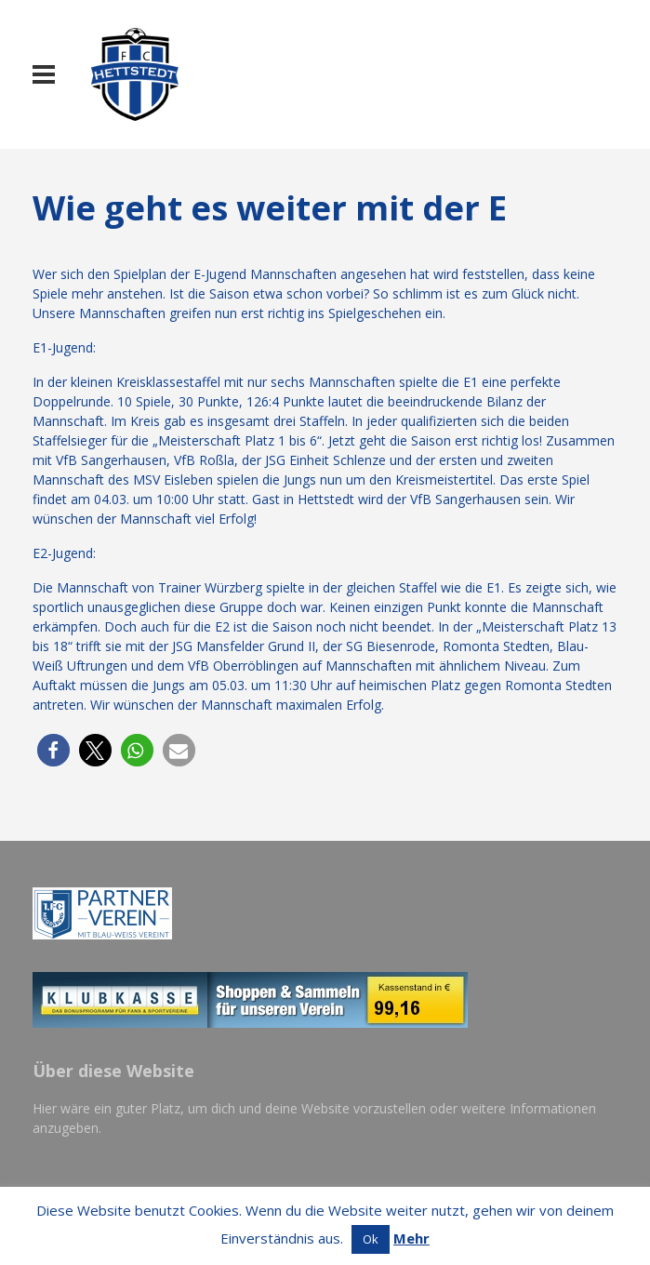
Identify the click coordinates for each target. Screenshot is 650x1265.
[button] (53, 750)
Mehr (411, 1238)
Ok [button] (370, 1239)
